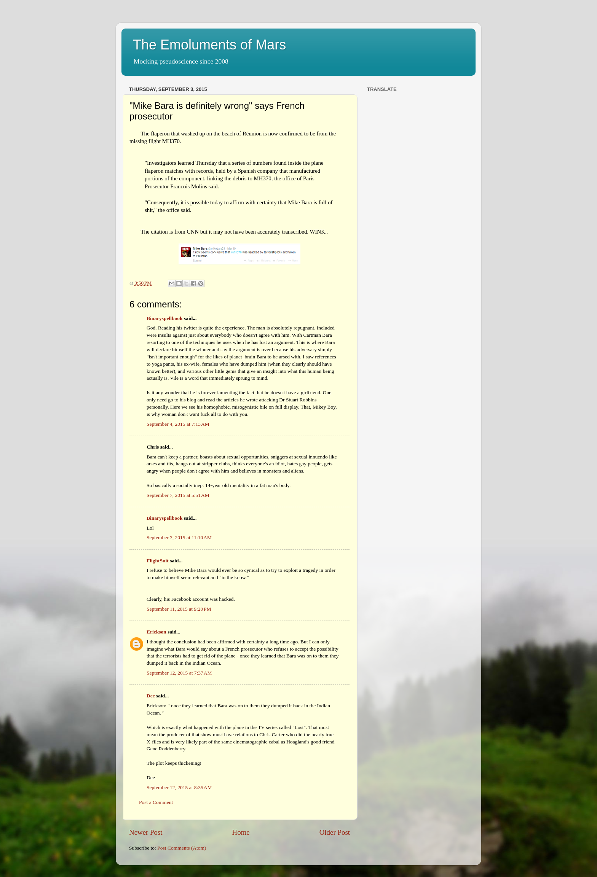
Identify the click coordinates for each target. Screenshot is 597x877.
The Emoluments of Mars (209, 45)
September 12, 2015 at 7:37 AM (179, 673)
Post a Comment (156, 802)
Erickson (156, 632)
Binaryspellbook (165, 318)
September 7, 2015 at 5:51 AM (178, 495)
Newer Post (146, 832)
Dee (151, 696)
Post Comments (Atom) (181, 848)
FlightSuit (158, 560)
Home (241, 832)
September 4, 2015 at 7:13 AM (178, 424)
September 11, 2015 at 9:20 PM (179, 609)
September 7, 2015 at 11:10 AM (179, 537)
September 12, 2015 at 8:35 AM (179, 787)
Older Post (334, 832)
